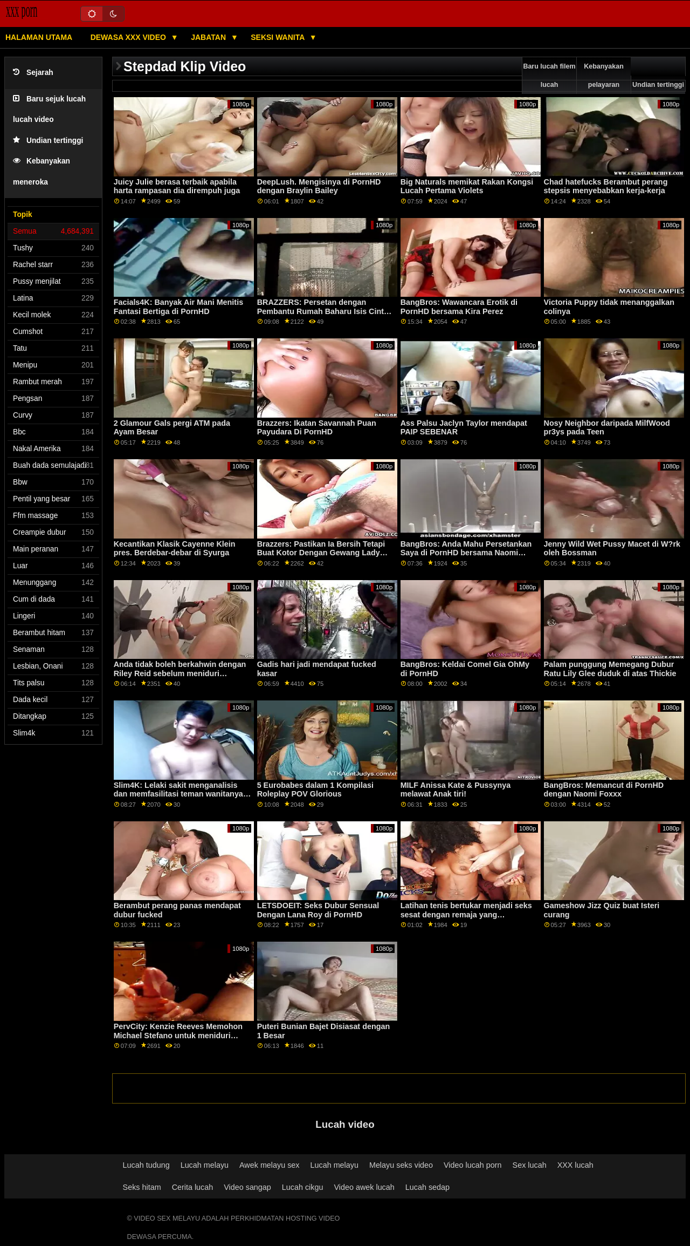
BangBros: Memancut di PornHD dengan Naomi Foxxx (604, 790)
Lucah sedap (427, 1187)
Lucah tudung (146, 1165)
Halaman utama (38, 37)
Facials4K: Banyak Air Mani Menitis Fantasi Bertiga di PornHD (178, 307)
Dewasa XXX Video (129, 37)
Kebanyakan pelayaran (604, 75)
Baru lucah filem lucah (549, 75)
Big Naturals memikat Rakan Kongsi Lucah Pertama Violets (467, 186)
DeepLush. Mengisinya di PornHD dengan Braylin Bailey (319, 186)
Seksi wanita (278, 37)
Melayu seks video (401, 1165)
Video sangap (247, 1187)
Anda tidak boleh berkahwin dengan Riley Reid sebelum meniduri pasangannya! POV (180, 673)
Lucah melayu (205, 1165)
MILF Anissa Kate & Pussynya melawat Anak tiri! (456, 790)
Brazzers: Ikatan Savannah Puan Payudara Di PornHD (316, 428)
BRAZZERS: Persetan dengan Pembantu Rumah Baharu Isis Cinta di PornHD (322, 311)
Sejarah (33, 73)
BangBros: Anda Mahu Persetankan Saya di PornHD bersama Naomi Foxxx (466, 553)
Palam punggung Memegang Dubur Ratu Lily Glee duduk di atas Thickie (610, 669)
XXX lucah (575, 1165)
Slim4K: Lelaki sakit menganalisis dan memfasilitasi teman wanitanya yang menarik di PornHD (178, 794)
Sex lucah (530, 1165)
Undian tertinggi (48, 141)
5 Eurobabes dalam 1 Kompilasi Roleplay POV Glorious (315, 790)
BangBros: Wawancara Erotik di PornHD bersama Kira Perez (459, 307)
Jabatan (209, 37)
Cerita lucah (192, 1187)
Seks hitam (142, 1187)
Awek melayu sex (269, 1165)
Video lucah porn (473, 1165)
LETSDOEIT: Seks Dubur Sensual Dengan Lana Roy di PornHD (318, 910)
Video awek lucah (364, 1187)
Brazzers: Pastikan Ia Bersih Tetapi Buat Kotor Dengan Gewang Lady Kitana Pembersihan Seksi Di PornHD (326, 553)
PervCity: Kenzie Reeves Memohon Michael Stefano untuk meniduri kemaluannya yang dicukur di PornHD (178, 1040)
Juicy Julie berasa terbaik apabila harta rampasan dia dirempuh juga (177, 186)
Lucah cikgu (302, 1187)
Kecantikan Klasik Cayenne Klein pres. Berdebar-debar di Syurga (175, 548)
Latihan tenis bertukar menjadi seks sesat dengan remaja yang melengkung (466, 914)
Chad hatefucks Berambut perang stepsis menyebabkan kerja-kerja (606, 186)
